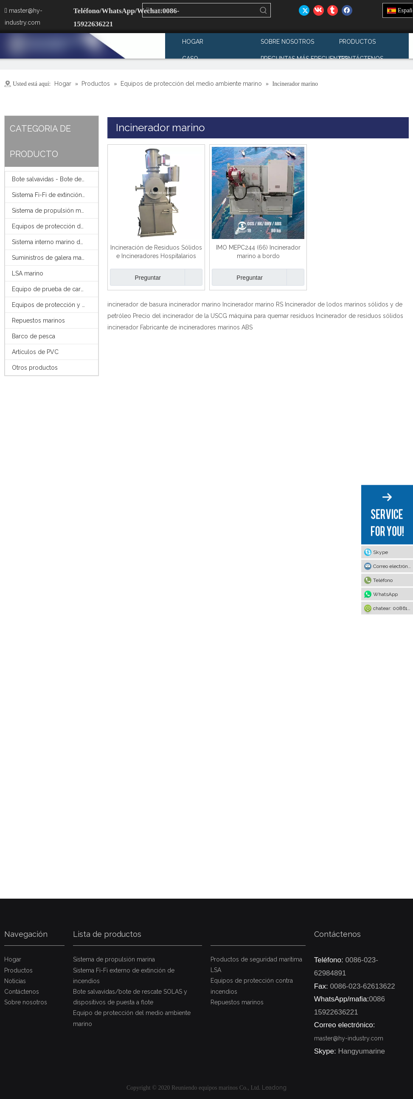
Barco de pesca (33, 336)
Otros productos (35, 367)
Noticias (15, 981)
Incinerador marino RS (252, 304)
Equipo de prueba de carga (49, 289)
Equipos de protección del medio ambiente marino (55, 226)
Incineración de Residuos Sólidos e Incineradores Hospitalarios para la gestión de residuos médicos (156, 252)
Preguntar (135, 277)
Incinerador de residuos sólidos (359, 315)
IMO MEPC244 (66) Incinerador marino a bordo (258, 251)
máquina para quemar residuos (271, 315)
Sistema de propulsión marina (53, 210)
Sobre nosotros (25, 1002)
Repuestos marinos (38, 320)
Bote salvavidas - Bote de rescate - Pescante (55, 179)
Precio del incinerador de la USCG (180, 315)
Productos (18, 970)
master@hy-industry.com (348, 1038)
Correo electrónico (393, 566)
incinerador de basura (137, 304)
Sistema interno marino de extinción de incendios (55, 242)
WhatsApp (385, 594)
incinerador (122, 327)
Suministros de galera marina (51, 257)
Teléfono (383, 580)
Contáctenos (21, 991)
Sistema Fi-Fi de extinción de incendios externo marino (55, 194)
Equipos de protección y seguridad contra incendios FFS (55, 304)
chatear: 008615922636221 (393, 608)
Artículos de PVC (35, 352)
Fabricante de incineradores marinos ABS (196, 327)
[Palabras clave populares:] (263, 10)
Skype (380, 552)
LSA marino (27, 273)
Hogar (12, 959)
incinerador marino (195, 304)
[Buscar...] (200, 10)
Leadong (274, 1087)
